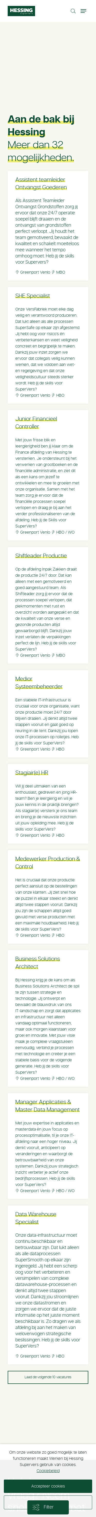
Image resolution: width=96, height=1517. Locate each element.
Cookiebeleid (48, 1471)
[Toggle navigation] (84, 11)
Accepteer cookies (48, 1486)
